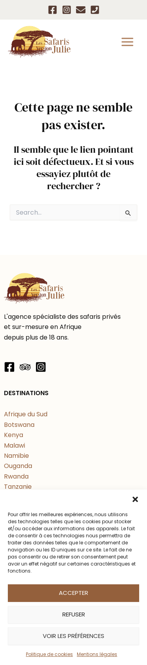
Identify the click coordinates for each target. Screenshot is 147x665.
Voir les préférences (73, 636)
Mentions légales (97, 654)
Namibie (16, 455)
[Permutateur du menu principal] (127, 42)
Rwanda (16, 476)
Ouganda (18, 465)
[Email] (80, 9)
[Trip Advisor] (25, 366)
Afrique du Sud (25, 414)
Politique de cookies (49, 654)
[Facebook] (52, 9)
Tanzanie (18, 486)
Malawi (14, 445)
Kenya (13, 434)
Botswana (19, 424)
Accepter (73, 593)
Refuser (73, 614)
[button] (135, 499)
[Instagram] (66, 9)
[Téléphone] (95, 9)
